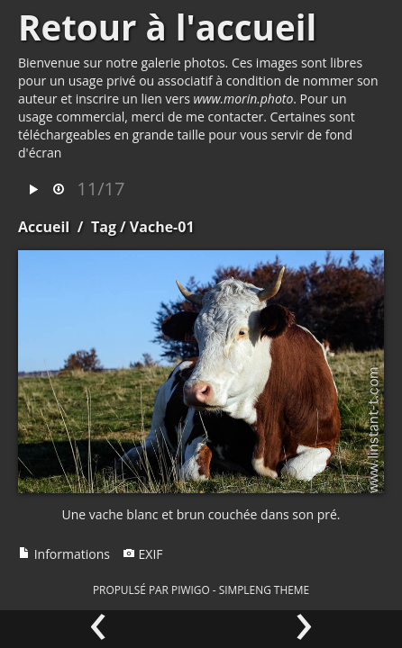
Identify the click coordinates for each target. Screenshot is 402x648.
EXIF (143, 553)
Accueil (43, 227)
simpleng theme (264, 589)
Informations (64, 553)
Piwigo (190, 589)
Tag (103, 227)
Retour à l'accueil (167, 27)
